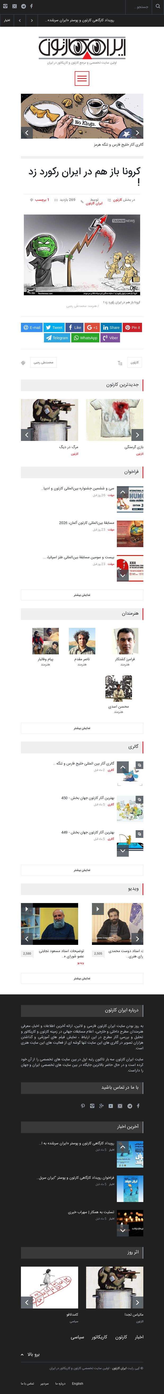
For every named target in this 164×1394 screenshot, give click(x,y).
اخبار (111, 1150)
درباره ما (60, 1383)
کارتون (117, 200)
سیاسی (74, 1321)
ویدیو (80, 963)
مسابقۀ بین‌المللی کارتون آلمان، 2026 (86, 523)
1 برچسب (42, 200)
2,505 (99, 954)
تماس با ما (27, 1383)
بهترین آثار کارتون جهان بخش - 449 (87, 832)
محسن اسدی (118, 707)
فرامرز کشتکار (125, 659)
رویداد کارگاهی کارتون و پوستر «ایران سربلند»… (79, 20)
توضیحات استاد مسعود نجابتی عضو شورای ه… (61, 954)
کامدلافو (72, 1315)
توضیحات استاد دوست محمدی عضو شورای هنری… (132, 954)
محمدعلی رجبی (43, 362)
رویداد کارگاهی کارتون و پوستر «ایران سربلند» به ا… (76, 1143)
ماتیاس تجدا (134, 1315)
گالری (111, 770)
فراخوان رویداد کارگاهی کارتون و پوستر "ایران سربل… (75, 1178)
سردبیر (45, 1383)
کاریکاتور (99, 1337)
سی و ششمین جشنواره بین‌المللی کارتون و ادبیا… (77, 488)
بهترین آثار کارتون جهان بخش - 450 (87, 798)
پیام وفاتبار (45, 659)
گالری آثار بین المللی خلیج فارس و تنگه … (83, 764)
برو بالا (34, 1354)
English (77, 1383)
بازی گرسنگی (134, 447)
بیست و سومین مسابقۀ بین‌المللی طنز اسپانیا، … (78, 557)
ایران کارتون (94, 203)
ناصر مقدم (82, 659)
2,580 (28, 954)
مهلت (111, 495)
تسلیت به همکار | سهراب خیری (91, 1212)
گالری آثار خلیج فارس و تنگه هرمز (118, 145)
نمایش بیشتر (82, 595)
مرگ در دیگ (68, 447)
